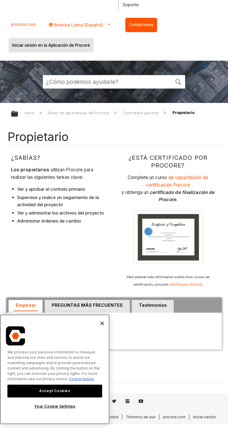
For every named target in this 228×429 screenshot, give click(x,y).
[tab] (25, 306)
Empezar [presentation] (26, 305)
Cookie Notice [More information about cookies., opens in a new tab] (81, 379)
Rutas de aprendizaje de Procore (79, 112)
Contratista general (141, 112)
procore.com (23, 24)
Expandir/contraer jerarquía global (18, 114)
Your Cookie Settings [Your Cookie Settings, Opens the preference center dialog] (54, 406)
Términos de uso (141, 417)
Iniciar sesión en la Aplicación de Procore (51, 45)
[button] (178, 81)
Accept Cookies (54, 391)
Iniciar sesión (204, 417)
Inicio (30, 112)
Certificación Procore (185, 284)
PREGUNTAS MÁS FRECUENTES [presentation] (87, 305)
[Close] (102, 323)
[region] (55, 369)
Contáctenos (141, 24)
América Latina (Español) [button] (78, 24)
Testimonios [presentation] (153, 305)
